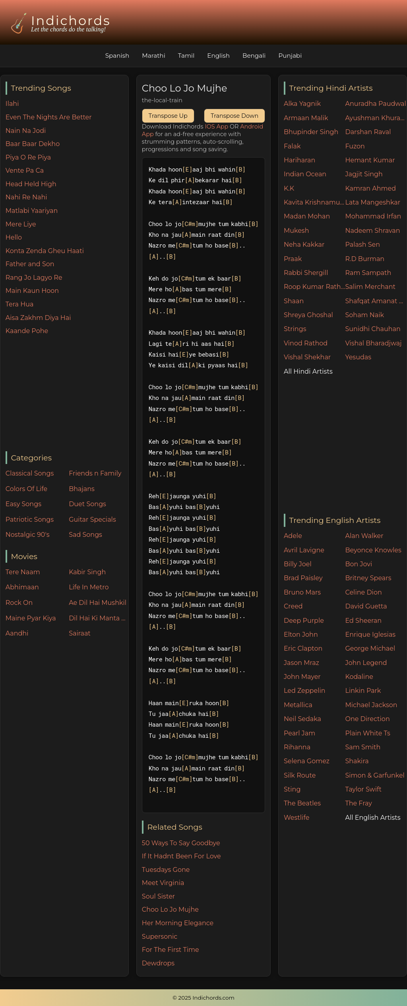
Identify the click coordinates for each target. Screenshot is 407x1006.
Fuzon (354, 146)
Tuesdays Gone (166, 869)
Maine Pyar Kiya (31, 618)
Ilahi (12, 103)
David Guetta (366, 606)
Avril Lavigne (304, 550)
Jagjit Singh (363, 174)
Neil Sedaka (302, 719)
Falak (292, 146)
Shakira (356, 761)
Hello (14, 237)
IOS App (216, 126)
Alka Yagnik (302, 103)
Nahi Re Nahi (26, 197)
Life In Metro (89, 587)
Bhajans (82, 489)
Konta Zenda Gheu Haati (45, 251)
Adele (293, 536)
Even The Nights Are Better (49, 117)
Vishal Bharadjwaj (373, 343)
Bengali (254, 55)
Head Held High (31, 184)
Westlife (296, 817)
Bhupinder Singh (311, 132)
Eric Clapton (303, 648)
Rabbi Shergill (306, 273)
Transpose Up (168, 115)
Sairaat (80, 633)
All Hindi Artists (308, 371)
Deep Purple (304, 620)
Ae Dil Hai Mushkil (97, 602)
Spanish (117, 55)
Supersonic (159, 936)
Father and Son (30, 264)
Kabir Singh (87, 572)
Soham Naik (364, 315)
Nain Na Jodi (26, 131)
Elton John (301, 634)
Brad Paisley (303, 578)
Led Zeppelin (305, 690)
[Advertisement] (67, 394)
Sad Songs (85, 534)
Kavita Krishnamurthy (314, 202)
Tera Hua (20, 304)
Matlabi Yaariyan (32, 210)
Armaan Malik (306, 118)
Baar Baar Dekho (33, 144)
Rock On (19, 602)
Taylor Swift (363, 789)
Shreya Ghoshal (308, 315)
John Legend (366, 663)
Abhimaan (22, 587)
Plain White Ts (367, 733)
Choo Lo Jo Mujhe (170, 909)
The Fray (358, 803)
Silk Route (300, 775)
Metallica (298, 705)
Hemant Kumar (370, 160)
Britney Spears (368, 578)
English (218, 55)
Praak (293, 259)
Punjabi (290, 55)
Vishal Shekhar (307, 357)
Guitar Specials (92, 519)
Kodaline (359, 676)
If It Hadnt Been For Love (181, 856)
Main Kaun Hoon (32, 290)
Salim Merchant (370, 286)
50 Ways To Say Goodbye (181, 843)
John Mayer (302, 676)
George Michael (370, 648)
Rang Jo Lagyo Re (34, 277)
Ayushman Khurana (376, 118)
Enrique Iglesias (370, 634)
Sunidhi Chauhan (372, 329)
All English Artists (372, 817)
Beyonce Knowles (373, 550)
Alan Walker (364, 536)
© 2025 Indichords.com (203, 997)
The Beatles (302, 803)
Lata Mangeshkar (372, 202)
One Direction (367, 719)
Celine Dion (363, 592)
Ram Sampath (368, 273)
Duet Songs (87, 504)
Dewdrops (158, 963)
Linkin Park (363, 690)
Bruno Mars (302, 592)
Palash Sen (362, 244)
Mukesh (296, 230)
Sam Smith (362, 747)
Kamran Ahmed (370, 188)
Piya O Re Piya (28, 157)
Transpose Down (234, 115)
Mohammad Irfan (373, 216)
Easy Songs (23, 504)
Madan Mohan (307, 216)
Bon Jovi (358, 564)
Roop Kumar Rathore (314, 286)
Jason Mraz (301, 663)
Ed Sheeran (363, 620)
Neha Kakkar (304, 244)
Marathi (153, 55)
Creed (293, 606)
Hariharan (299, 160)
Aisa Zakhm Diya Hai (38, 318)
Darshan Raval (368, 132)
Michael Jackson (371, 705)
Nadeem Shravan (372, 230)
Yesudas (358, 357)
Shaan (294, 301)
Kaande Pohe (27, 331)
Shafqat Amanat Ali (376, 301)
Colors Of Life (26, 489)
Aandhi (17, 633)
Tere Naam (23, 572)
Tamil (186, 55)
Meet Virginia (163, 883)
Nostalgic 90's (28, 534)
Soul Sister (158, 896)
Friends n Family (95, 473)
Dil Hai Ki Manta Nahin (98, 618)
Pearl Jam (299, 733)
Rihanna (297, 747)
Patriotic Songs (30, 519)
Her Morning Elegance (177, 923)
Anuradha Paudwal (375, 103)
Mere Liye (21, 224)
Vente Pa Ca (25, 170)
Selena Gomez (306, 761)
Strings (295, 329)
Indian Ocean (305, 174)
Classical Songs (30, 473)
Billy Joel (298, 564)
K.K (289, 188)
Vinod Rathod (306, 343)
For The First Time (170, 949)
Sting (292, 789)
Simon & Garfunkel (374, 775)
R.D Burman (364, 259)
